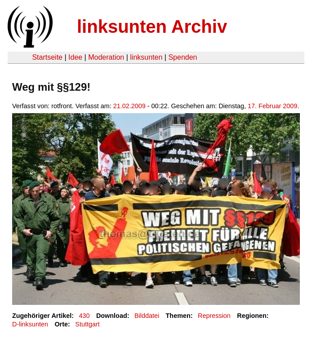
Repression (214, 315)
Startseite (47, 57)
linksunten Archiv (152, 26)
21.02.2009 (129, 106)
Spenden (182, 57)
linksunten (146, 57)
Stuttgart (87, 324)
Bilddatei (146, 315)
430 (84, 315)
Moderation (106, 57)
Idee (75, 57)
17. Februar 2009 (272, 106)
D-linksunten (30, 324)
